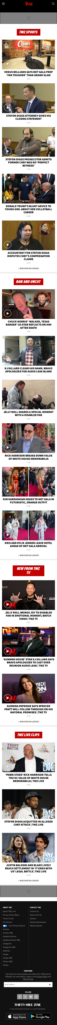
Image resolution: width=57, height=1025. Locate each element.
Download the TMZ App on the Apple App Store (17, 1016)
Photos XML (8, 962)
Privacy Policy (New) (11, 915)
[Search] (53, 3)
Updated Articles (9, 936)
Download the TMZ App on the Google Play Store (40, 1016)
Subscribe (50, 984)
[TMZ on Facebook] (19, 996)
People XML (8, 958)
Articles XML (8, 933)
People (5, 954)
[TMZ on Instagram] (36, 996)
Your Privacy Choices (14, 926)
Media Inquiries (36, 926)
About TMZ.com (9, 911)
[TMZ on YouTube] (30, 996)
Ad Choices (7, 922)
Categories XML (9, 947)
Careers (33, 919)
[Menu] (3, 3)
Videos (5, 965)
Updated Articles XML (11, 940)
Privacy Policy (42, 977)
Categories (7, 944)
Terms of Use (8, 919)
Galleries (6, 951)
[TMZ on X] (25, 996)
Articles (6, 929)
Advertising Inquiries (38, 922)
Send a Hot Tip (36, 915)
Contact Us (34, 911)
